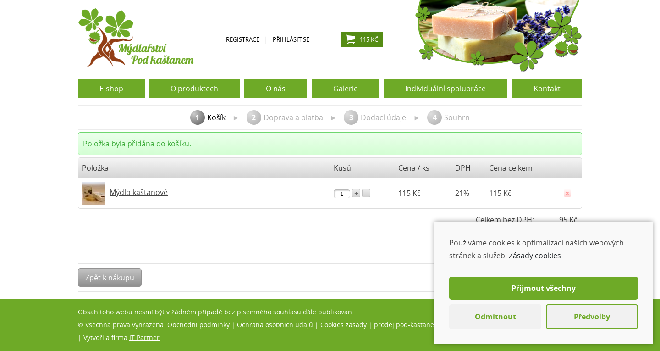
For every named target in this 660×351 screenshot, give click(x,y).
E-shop (111, 89)
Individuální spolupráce (445, 89)
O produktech (194, 89)
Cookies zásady (343, 324)
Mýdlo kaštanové (139, 192)
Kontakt (547, 89)
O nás (276, 89)
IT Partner (144, 337)
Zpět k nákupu (109, 278)
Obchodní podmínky (198, 324)
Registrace (242, 39)
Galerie (345, 89)
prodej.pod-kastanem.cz (411, 324)
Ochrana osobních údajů (275, 324)
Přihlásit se (291, 39)
